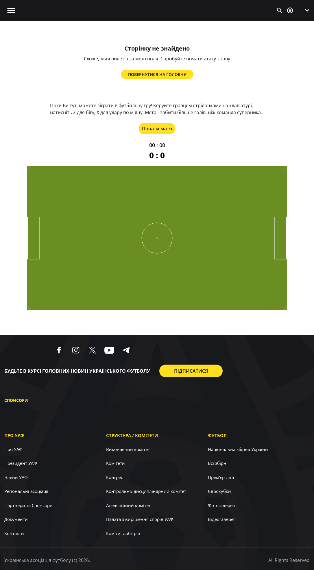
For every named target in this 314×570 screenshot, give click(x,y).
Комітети (115, 463)
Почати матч (157, 128)
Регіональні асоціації (26, 491)
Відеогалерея (222, 519)
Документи (16, 519)
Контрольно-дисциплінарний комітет (146, 491)
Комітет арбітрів (123, 533)
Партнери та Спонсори (28, 505)
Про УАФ (14, 435)
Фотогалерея (221, 505)
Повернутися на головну (157, 74)
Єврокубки (219, 491)
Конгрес (114, 477)
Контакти (14, 533)
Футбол (217, 435)
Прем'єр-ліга (221, 477)
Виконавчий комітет (128, 449)
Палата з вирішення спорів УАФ (139, 519)
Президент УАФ (20, 463)
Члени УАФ (16, 477)
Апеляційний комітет (128, 505)
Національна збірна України (238, 449)
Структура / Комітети (132, 435)
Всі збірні (218, 463)
